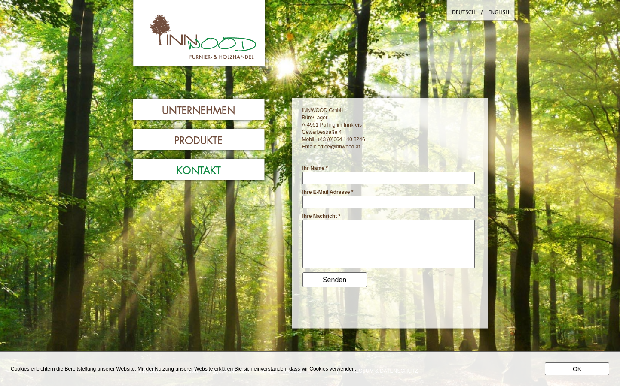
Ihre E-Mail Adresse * (328, 192)
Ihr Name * (315, 168)
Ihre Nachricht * (321, 216)
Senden (334, 279)
